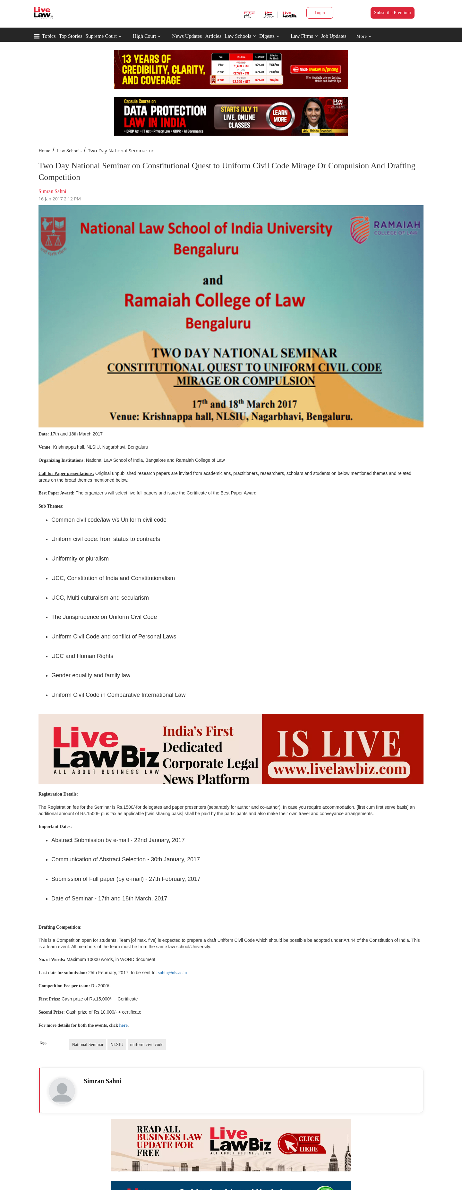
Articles (213, 36)
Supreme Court (101, 36)
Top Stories (70, 36)
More (364, 36)
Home (44, 150)
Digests (267, 36)
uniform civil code (146, 1044)
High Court (144, 36)
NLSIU (116, 1044)
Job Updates (333, 36)
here (123, 1025)
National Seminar (87, 1044)
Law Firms (304, 36)
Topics (49, 36)
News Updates (187, 36)
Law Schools (240, 36)
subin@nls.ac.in (172, 972)
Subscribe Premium (392, 12)
